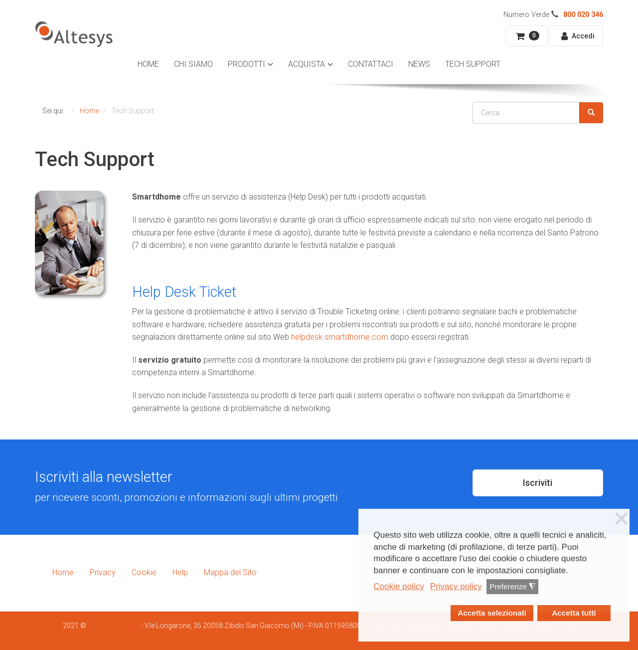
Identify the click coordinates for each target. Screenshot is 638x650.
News (419, 64)
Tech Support (472, 64)
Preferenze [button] (512, 587)
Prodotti (246, 64)
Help (180, 572)
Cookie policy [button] (399, 586)
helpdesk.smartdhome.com (339, 337)
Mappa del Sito (230, 572)
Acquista (306, 64)
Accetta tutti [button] (574, 613)
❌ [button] (622, 518)
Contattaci (370, 64)
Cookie (144, 572)
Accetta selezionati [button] (492, 613)
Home (148, 64)
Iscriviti (537, 482)
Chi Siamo (193, 64)
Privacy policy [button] (456, 586)
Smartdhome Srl (114, 626)
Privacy (103, 572)
